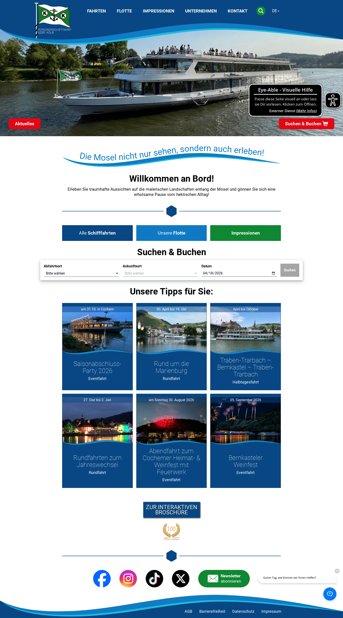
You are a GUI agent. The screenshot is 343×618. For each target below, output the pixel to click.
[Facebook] (102, 578)
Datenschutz (243, 611)
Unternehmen (201, 11)
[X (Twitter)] (180, 578)
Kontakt (237, 11)
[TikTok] (154, 578)
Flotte (124, 11)
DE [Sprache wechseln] (274, 10)
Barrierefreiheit (212, 611)
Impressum (271, 611)
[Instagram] (128, 578)
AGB (188, 611)
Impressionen (158, 11)
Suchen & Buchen (303, 123)
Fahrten (96, 11)
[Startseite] (52, 20)
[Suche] (261, 11)
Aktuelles (24, 123)
